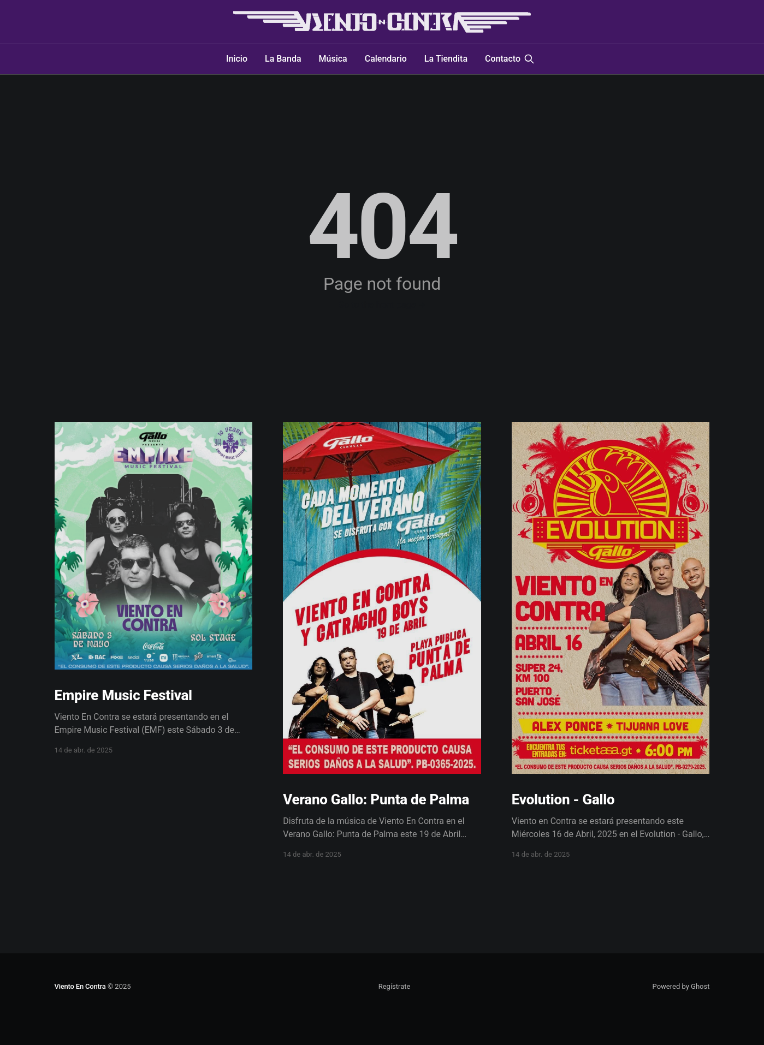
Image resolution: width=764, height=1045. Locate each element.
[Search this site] (529, 59)
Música (333, 58)
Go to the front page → (381, 305)
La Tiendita (445, 58)
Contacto (502, 58)
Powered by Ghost (681, 986)
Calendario (386, 58)
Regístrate (394, 986)
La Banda (283, 58)
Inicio (236, 58)
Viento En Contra (80, 986)
